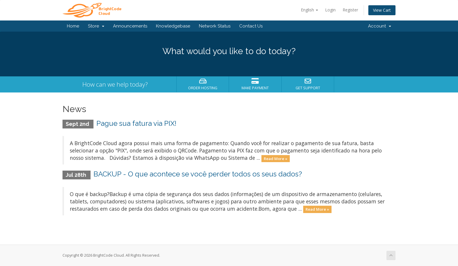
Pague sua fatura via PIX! (136, 123)
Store (96, 26)
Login (330, 10)
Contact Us (251, 26)
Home (73, 26)
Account (379, 26)
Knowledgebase (173, 26)
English (309, 10)
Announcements (130, 26)
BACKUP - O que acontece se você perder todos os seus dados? (197, 174)
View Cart (382, 10)
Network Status (214, 26)
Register (350, 10)
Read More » (275, 158)
